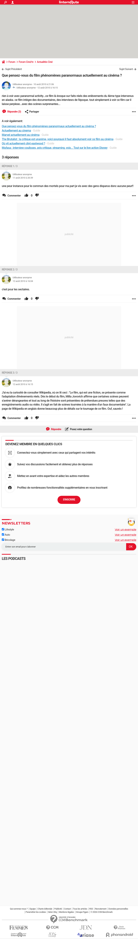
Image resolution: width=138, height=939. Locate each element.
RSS (91, 909)
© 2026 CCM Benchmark (101, 912)
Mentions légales (66, 912)
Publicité (58, 909)
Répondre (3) (14, 111)
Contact (67, 909)
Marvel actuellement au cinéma (21, 135)
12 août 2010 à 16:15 (47, 87)
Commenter (14, 195)
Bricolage (8, 540)
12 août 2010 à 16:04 (23, 281)
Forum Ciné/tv (26, 61)
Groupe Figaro (82, 912)
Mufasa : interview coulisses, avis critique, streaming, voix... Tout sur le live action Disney (54, 147)
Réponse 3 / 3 (9, 372)
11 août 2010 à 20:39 (23, 177)
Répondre (55, 429)
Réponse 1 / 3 (9, 166)
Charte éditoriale (45, 909)
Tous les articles (80, 909)
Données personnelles (118, 909)
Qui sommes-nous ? (18, 909)
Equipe (33, 909)
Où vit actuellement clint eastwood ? (23, 143)
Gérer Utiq (52, 912)
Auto (6, 534)
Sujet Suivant (126, 69)
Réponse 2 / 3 (9, 269)
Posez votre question (81, 429)
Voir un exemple (125, 529)
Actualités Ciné (44, 61)
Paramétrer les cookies (36, 912)
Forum (11, 61)
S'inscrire (69, 499)
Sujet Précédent (13, 69)
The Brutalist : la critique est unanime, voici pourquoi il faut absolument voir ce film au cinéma (57, 139)
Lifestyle (8, 529)
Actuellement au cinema (16, 130)
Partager (32, 111)
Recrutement (101, 909)
